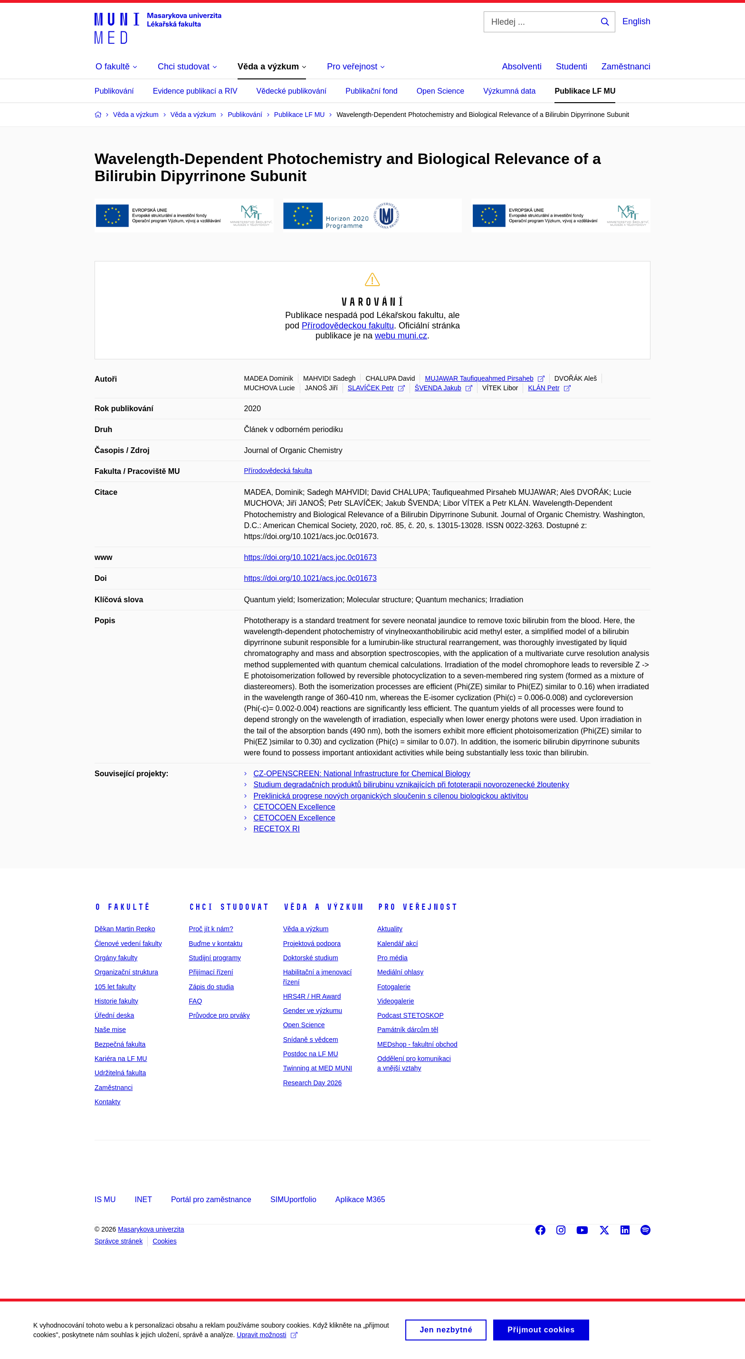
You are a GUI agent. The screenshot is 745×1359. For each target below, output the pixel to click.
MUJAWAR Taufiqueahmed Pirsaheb (484, 378)
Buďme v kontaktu (215, 943)
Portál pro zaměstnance (211, 1199)
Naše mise (110, 1029)
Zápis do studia (211, 987)
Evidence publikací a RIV (195, 91)
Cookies (165, 1241)
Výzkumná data (509, 91)
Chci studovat (229, 907)
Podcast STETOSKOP (410, 1015)
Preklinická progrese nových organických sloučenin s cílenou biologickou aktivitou (391, 796)
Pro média (392, 958)
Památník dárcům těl (407, 1029)
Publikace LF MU (584, 91)
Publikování (114, 91)
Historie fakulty (116, 1001)
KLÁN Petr (549, 388)
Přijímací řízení (211, 972)
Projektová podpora (312, 943)
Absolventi (522, 66)
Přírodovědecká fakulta (278, 470)
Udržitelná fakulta (120, 1073)
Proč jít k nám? (211, 929)
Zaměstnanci (626, 66)
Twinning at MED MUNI (317, 1068)
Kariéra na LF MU (121, 1058)
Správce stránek (119, 1241)
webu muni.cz (401, 335)
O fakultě (122, 907)
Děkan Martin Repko (125, 929)
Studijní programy (215, 958)
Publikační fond (371, 91)
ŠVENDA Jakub (443, 388)
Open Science (441, 91)
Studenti (571, 66)
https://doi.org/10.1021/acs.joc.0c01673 (310, 557)
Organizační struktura (126, 972)
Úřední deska (114, 1015)
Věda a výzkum (323, 907)
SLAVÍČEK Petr (376, 388)
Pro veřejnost (417, 907)
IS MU (105, 1199)
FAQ (195, 1001)
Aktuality (389, 929)
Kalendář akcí (397, 943)
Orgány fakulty (116, 958)
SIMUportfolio (293, 1199)
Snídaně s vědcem (310, 1039)
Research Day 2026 (312, 1083)
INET (143, 1199)
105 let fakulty (115, 987)
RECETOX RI (277, 829)
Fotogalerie (394, 987)
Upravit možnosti (267, 1338)
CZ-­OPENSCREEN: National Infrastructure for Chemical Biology (362, 774)
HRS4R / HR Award (312, 996)
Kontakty (107, 1102)
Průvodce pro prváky (219, 1015)
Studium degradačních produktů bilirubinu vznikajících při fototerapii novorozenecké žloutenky (411, 785)
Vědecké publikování (292, 91)
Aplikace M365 (360, 1199)
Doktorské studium (310, 958)
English (636, 21)
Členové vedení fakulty (128, 943)
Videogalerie (395, 1001)
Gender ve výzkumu (313, 1010)
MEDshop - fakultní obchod (417, 1044)
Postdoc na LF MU (310, 1054)
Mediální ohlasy (400, 972)
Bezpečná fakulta (120, 1044)
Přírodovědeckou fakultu (348, 325)
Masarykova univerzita (151, 1229)
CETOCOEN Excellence (294, 807)
